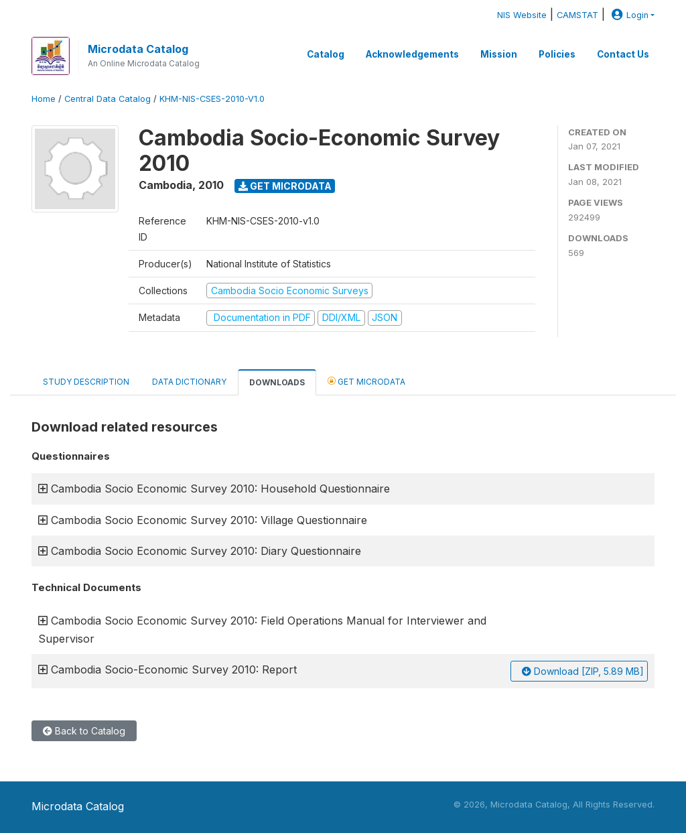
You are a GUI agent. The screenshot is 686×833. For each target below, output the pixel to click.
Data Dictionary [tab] (189, 382)
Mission (498, 54)
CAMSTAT (577, 15)
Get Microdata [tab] (366, 381)
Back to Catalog (84, 730)
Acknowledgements (412, 54)
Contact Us (623, 54)
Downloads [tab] (277, 382)
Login (628, 15)
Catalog (325, 54)
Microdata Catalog (138, 49)
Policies (557, 54)
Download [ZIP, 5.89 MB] (583, 671)
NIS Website (522, 15)
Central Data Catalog (107, 99)
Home (43, 99)
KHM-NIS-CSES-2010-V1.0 (212, 99)
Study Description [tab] (86, 382)
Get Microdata (285, 186)
